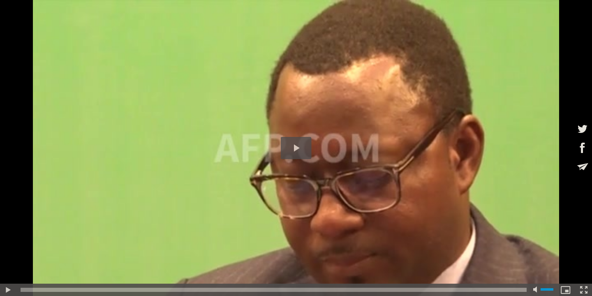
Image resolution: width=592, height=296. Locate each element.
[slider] (274, 290)
